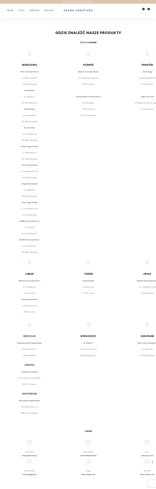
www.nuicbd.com (147, 475)
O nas (21, 10)
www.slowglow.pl (29, 475)
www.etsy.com (147, 456)
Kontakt (34, 10)
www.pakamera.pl (29, 456)
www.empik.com (88, 475)
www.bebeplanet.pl (88, 456)
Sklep (10, 10)
